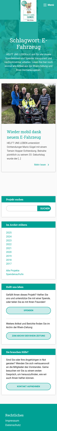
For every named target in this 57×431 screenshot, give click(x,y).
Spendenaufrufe (14, 274)
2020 (9, 252)
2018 (9, 260)
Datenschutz (13, 424)
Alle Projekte (12, 270)
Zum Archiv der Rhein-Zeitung (28, 336)
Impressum (12, 420)
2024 (9, 236)
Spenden (28, 310)
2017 (9, 263)
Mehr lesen (42, 165)
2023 (9, 240)
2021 (9, 248)
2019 (9, 256)
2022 (9, 244)
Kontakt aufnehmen (28, 386)
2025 (9, 232)
